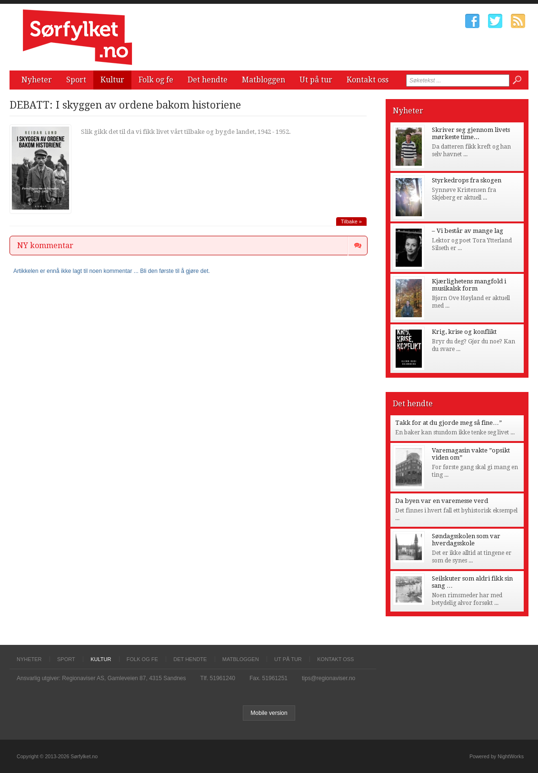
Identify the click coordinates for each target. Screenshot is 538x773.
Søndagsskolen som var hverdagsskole (466, 539)
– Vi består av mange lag (467, 230)
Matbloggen (263, 79)
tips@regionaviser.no (328, 678)
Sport (76, 79)
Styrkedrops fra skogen (466, 180)
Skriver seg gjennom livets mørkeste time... (471, 133)
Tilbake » (351, 221)
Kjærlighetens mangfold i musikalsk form (469, 285)
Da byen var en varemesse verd (441, 500)
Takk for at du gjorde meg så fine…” (448, 422)
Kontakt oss (368, 79)
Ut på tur (315, 79)
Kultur (112, 79)
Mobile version (268, 713)
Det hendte (208, 79)
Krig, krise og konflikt (464, 331)
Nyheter (36, 79)
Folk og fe (156, 79)
